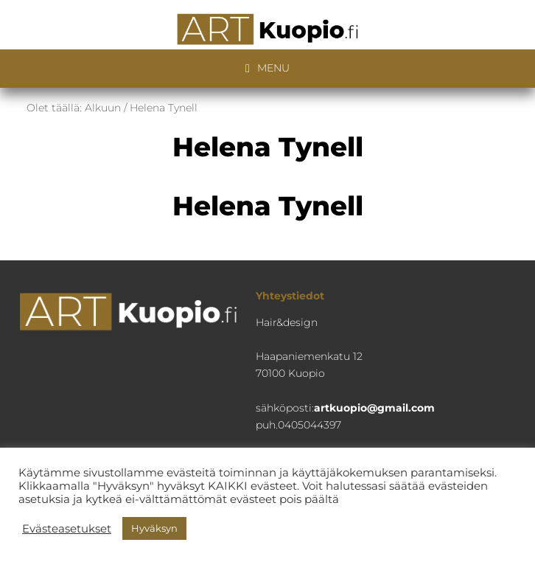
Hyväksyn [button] (154, 528)
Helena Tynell (267, 206)
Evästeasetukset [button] (66, 528)
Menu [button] (273, 67)
